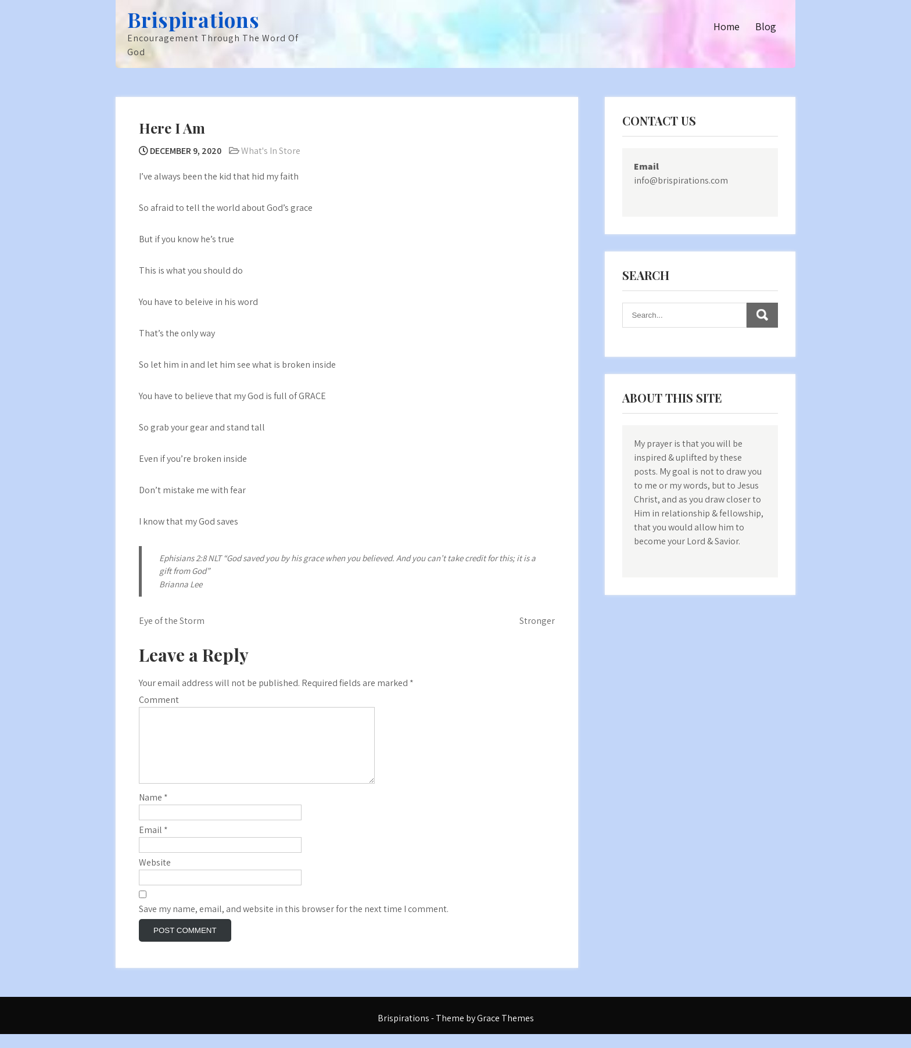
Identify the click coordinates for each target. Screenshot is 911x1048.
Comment (159, 700)
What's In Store (270, 151)
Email (153, 844)
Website (155, 876)
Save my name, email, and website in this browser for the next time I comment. (294, 923)
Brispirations (193, 19)
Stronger (537, 621)
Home (726, 26)
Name (153, 811)
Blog (765, 26)
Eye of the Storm (172, 621)
